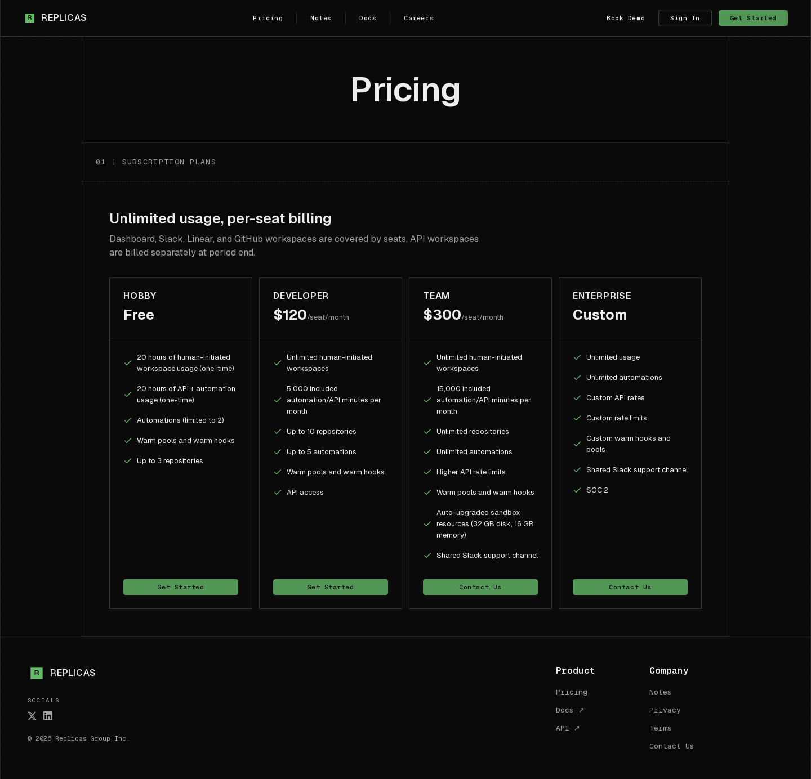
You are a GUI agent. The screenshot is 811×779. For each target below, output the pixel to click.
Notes (321, 18)
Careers (419, 18)
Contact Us (480, 587)
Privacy (665, 710)
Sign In (685, 18)
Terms (660, 728)
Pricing (268, 18)
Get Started (753, 18)
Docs (367, 18)
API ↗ (568, 728)
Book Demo (626, 18)
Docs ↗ (570, 710)
